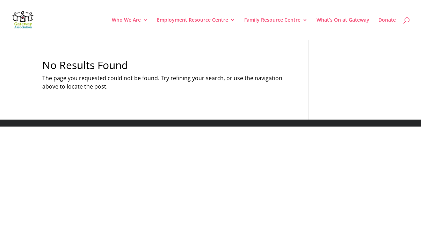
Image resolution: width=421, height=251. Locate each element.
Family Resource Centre (272, 20)
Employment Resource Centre (192, 20)
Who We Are (126, 20)
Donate (387, 20)
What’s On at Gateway (343, 20)
